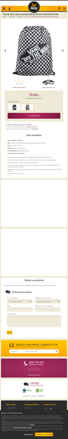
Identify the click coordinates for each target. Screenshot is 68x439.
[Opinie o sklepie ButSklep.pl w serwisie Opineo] (27, 391)
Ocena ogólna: (12, 298)
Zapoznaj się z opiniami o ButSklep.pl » (34, 396)
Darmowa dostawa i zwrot (34, 98)
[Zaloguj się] (9, 9)
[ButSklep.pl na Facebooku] (45, 409)
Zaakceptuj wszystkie (44, 434)
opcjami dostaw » (32, 127)
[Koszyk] (64, 9)
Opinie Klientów (12, 408)
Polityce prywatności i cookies (22, 427)
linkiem (32, 424)
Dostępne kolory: (13, 102)
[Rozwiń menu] (4, 9)
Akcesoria (13, 16)
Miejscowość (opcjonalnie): (44, 306)
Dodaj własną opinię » (19, 87)
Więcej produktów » (49, 87)
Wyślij (10, 332)
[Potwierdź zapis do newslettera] (57, 351)
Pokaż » (22, 153)
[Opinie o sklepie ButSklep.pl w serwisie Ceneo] (40, 391)
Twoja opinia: (11, 314)
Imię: (8, 306)
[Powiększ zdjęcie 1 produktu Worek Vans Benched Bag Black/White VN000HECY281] (34, 50)
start (5, 16)
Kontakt (28, 408)
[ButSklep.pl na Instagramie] (50, 409)
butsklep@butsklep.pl (34, 375)
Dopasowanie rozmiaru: (43, 298)
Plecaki (21, 16)
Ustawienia (28, 434)
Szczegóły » (35, 129)
